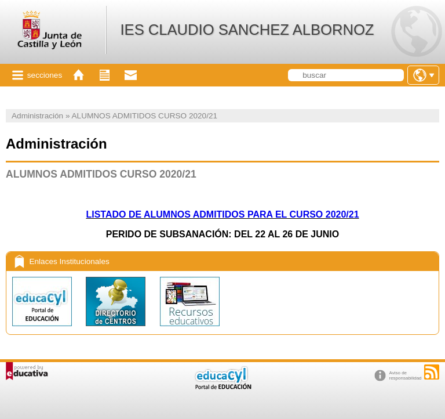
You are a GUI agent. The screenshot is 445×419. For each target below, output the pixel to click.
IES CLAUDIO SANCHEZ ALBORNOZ (247, 29)
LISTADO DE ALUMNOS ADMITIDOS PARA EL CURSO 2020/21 (222, 214)
